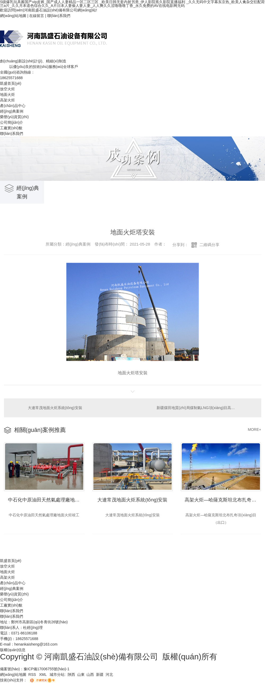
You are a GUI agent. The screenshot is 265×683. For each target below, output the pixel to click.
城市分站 (57, 674)
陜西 (71, 674)
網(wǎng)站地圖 (13, 16)
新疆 (99, 674)
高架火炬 (7, 100)
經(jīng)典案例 (11, 111)
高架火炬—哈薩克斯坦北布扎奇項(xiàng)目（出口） (223, 499)
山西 (90, 674)
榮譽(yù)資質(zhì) (14, 117)
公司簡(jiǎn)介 (11, 122)
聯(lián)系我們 (58, 16)
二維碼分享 (209, 244)
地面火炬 (7, 94)
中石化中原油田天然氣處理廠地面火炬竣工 (46, 499)
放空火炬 (7, 89)
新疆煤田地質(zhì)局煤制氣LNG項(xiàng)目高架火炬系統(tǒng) (206, 408)
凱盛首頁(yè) (10, 83)
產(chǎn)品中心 (12, 106)
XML (43, 674)
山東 (81, 674)
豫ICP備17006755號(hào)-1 (46, 669)
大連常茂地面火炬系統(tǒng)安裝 (55, 408)
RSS (32, 674)
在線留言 (36, 16)
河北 (109, 674)
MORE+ (254, 429)
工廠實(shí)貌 (11, 128)
